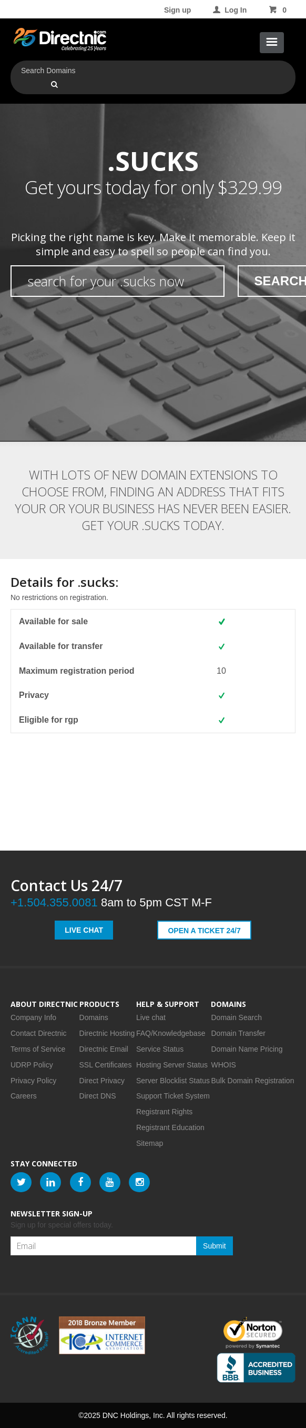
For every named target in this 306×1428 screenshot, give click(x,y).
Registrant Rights (164, 1111)
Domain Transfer (238, 1033)
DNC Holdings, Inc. (134, 1415)
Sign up (177, 10)
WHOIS (223, 1065)
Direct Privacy (102, 1080)
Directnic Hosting (107, 1033)
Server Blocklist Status (173, 1080)
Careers (24, 1096)
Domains (93, 1017)
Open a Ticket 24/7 (204, 930)
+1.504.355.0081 (54, 902)
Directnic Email (103, 1049)
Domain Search (236, 1017)
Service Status (159, 1049)
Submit (214, 1246)
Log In (229, 10)
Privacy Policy (33, 1080)
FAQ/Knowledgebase (171, 1033)
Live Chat (84, 930)
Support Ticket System (173, 1096)
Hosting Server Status (172, 1065)
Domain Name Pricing (246, 1049)
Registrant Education (170, 1127)
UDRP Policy (32, 1065)
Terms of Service (38, 1049)
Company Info (33, 1017)
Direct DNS (97, 1096)
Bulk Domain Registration (252, 1080)
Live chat (151, 1017)
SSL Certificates (105, 1065)
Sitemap (149, 1143)
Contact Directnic (39, 1033)
